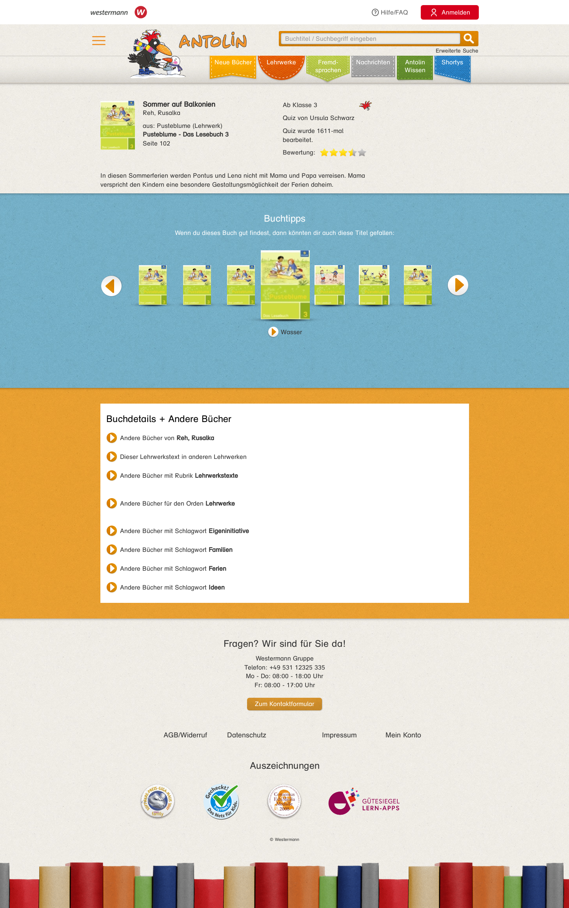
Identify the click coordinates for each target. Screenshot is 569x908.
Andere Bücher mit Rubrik (179, 475)
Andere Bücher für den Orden (177, 503)
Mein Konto (403, 735)
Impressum (339, 735)
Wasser (291, 332)
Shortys (452, 62)
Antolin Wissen (415, 66)
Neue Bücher (233, 62)
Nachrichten (373, 62)
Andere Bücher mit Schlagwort (184, 531)
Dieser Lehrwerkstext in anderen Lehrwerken (183, 456)
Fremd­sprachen (328, 66)
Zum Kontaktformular (284, 704)
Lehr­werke (281, 62)
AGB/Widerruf (185, 735)
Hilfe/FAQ (389, 12)
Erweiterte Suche (457, 50)
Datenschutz (246, 735)
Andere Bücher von (167, 438)
